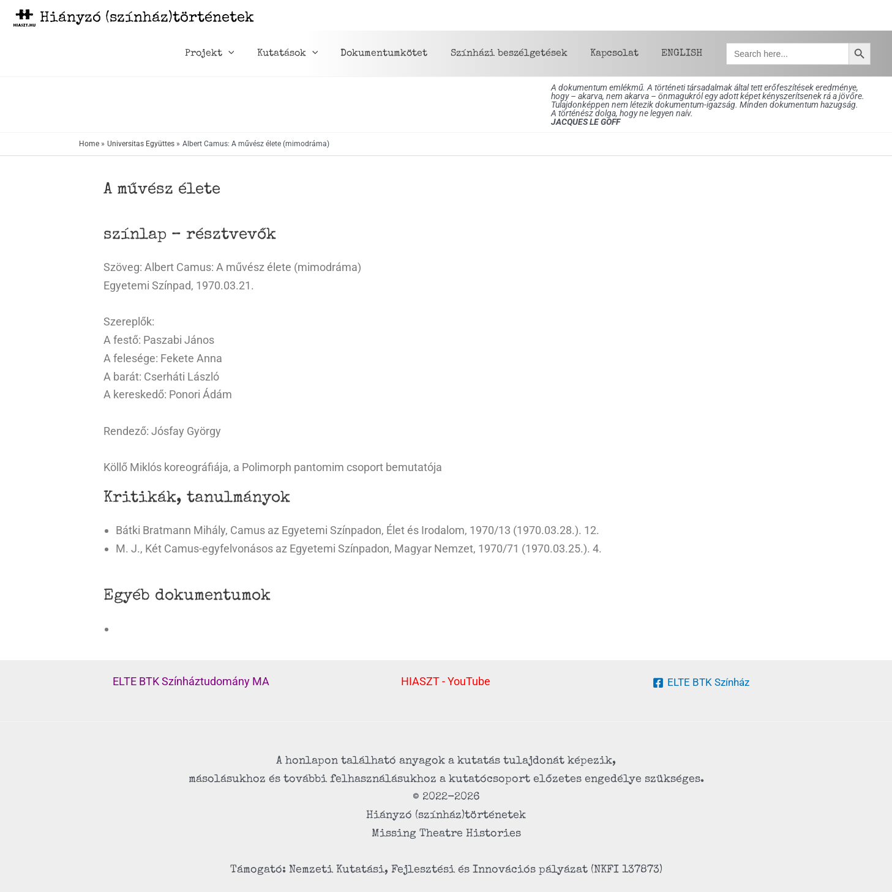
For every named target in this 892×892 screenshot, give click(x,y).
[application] (246, 54)
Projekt (227, 54)
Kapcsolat (619, 54)
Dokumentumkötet (395, 54)
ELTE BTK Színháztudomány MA (191, 681)
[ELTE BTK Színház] (700, 682)
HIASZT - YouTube (445, 681)
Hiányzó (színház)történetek (147, 18)
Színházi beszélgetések (517, 54)
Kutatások (301, 54)
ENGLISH (683, 54)
